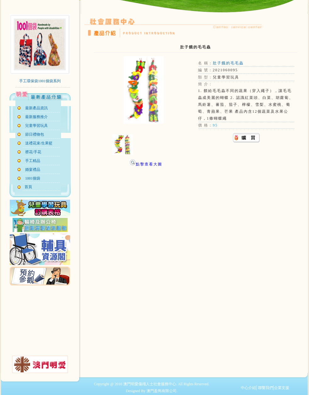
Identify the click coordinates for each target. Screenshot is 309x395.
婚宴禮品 (32, 169)
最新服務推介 (36, 117)
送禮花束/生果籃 (38, 143)
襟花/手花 (33, 152)
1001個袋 (32, 178)
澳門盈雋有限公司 (161, 391)
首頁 (27, 187)
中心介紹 (248, 388)
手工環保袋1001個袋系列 (40, 81)
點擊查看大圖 (145, 164)
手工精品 (32, 161)
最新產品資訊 (36, 108)
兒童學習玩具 (36, 125)
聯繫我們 (265, 388)
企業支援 (281, 388)
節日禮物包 (34, 134)
